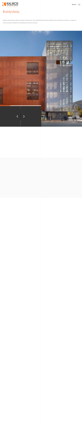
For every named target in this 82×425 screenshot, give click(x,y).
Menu (76, 4)
